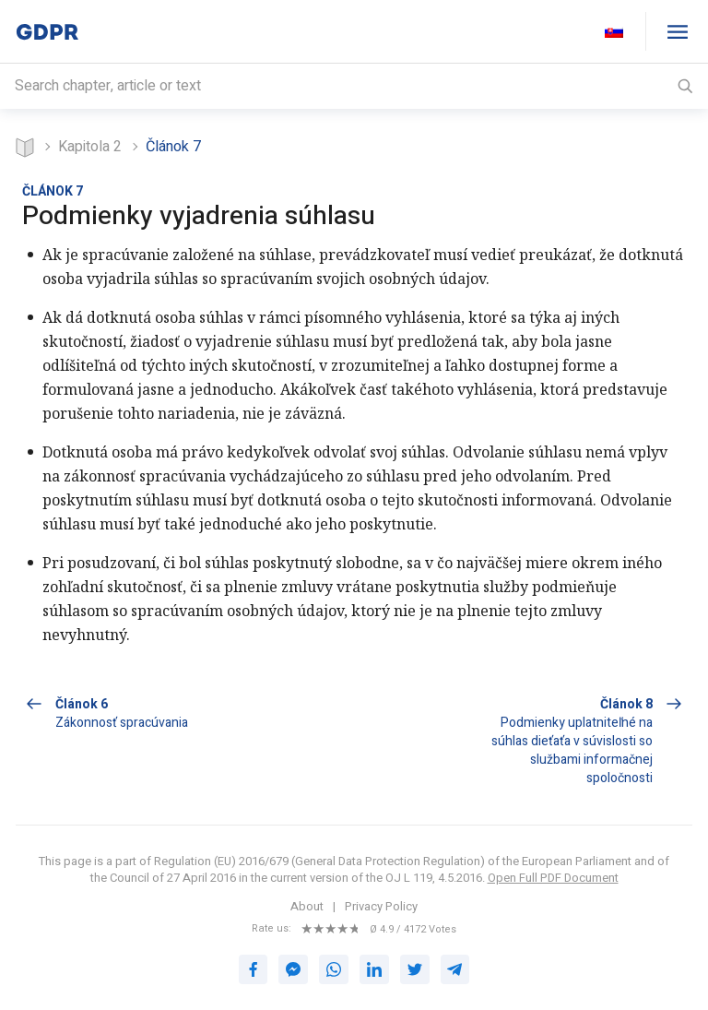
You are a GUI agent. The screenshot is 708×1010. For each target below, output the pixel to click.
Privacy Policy (381, 906)
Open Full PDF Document (553, 877)
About (307, 906)
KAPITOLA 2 (90, 147)
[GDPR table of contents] (676, 31)
